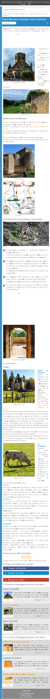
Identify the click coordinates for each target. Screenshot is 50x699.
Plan (31, 697)
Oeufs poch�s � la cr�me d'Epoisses (19, 674)
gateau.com (29, 693)
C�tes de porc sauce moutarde (16, 642)
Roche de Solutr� (11, 589)
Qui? (21, 697)
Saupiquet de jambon (12, 658)
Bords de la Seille (10, 621)
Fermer (29, 4)
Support (26, 697)
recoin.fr (26, 691)
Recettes (29, 695)
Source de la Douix (11, 605)
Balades (23, 695)
